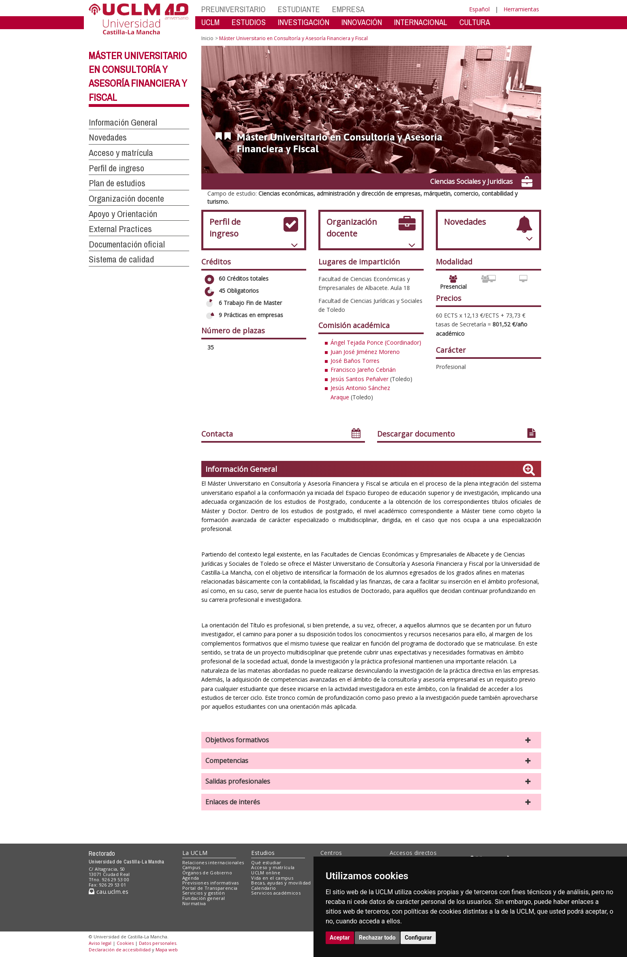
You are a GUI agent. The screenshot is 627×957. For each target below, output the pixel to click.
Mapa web (167, 949)
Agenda (190, 878)
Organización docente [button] (126, 198)
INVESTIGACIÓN (303, 22)
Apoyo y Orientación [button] (123, 214)
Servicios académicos (276, 893)
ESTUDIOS (249, 22)
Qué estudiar (266, 862)
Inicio (207, 38)
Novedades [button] (108, 137)
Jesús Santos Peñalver (359, 379)
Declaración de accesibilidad (120, 949)
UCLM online (265, 873)
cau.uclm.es (108, 891)
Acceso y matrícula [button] (121, 153)
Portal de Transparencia (210, 888)
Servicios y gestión (203, 893)
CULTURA (474, 22)
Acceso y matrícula (272, 867)
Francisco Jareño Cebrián (363, 369)
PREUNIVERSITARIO (233, 9)
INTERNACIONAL (420, 22)
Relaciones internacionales (213, 862)
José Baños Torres (355, 360)
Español (479, 9)
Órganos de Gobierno (207, 873)
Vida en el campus (272, 878)
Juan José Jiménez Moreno (365, 352)
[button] (371, 740)
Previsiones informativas (210, 883)
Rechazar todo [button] (377, 937)
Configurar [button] (418, 937)
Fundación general (203, 898)
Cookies (125, 943)
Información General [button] (123, 122)
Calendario (263, 888)
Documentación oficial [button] (127, 244)
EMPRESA (348, 9)
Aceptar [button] (340, 937)
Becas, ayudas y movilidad (281, 883)
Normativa (194, 903)
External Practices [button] (120, 229)
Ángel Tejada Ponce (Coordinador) (376, 342)
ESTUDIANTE (299, 9)
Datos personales (157, 943)
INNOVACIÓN (361, 22)
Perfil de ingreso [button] (116, 168)
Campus (191, 867)
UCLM (210, 22)
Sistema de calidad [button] (121, 259)
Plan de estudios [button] (117, 183)
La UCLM (195, 853)
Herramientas (521, 9)
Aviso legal (100, 943)
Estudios (263, 853)
